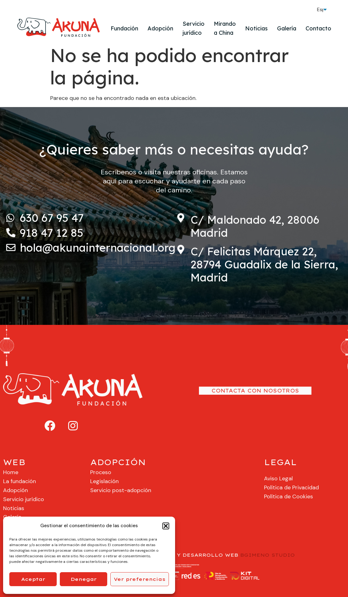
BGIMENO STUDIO (267, 555)
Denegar (84, 579)
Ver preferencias (139, 579)
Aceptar (33, 579)
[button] (166, 526)
